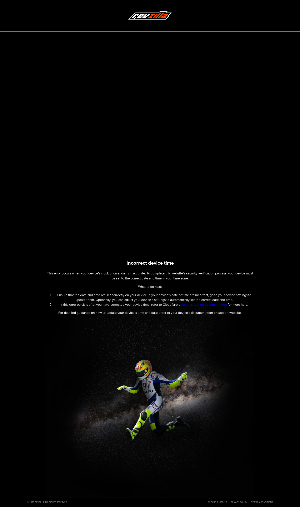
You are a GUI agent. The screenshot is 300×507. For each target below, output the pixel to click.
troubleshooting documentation (204, 304)
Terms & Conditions (262, 502)
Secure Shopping (217, 502)
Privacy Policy (239, 502)
